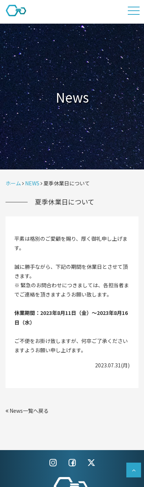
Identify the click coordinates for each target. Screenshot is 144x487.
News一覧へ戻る (27, 410)
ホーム (13, 183)
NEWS (32, 183)
